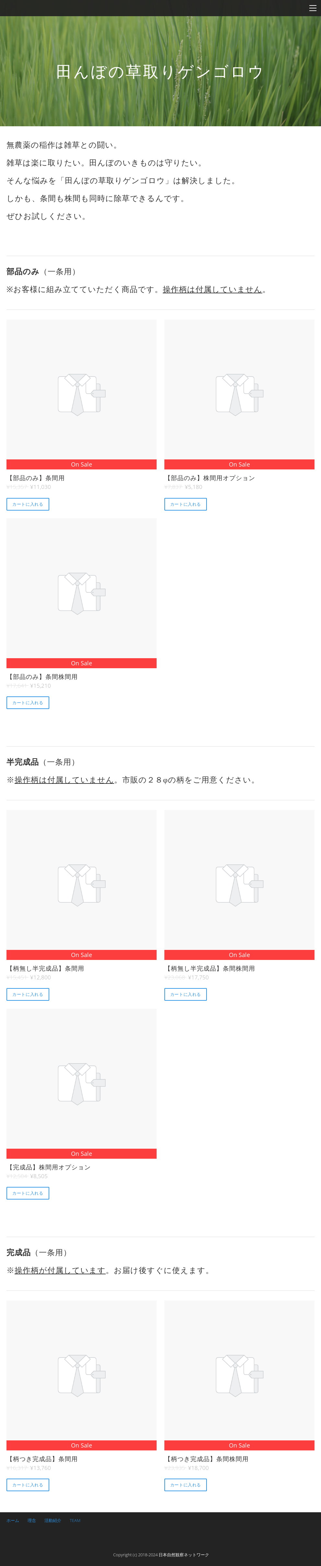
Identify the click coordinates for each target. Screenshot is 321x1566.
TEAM (75, 1520)
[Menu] (313, 8)
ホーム (12, 1520)
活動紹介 (52, 1520)
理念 (32, 1520)
